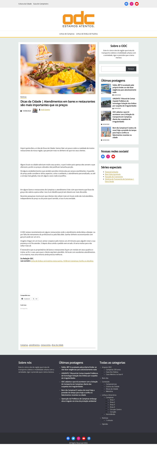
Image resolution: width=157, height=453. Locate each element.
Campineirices (111, 384)
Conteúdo (106, 382)
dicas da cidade (57, 345)
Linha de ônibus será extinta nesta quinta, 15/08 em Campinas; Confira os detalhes (62, 261)
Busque (131, 69)
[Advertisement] (57, 215)
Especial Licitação (111, 172)
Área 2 (112, 402)
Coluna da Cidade (112, 386)
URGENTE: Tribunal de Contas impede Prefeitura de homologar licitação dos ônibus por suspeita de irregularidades (124, 102)
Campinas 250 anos (113, 369)
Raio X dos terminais (112, 174)
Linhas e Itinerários (109, 395)
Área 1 (112, 400)
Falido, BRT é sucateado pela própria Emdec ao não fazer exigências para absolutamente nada (124, 88)
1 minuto (109, 420)
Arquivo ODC (107, 367)
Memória (109, 391)
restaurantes (46, 345)
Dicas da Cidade (112, 389)
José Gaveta (45, 109)
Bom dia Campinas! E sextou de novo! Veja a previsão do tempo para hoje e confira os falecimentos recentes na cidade (124, 133)
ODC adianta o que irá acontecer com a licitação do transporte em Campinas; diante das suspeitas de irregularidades (123, 117)
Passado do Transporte (114, 177)
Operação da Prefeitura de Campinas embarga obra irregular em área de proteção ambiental (79, 400)
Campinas (24, 345)
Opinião (105, 424)
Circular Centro (116, 409)
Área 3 (112, 405)
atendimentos (34, 345)
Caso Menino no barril (114, 374)
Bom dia (105, 378)
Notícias (23, 97)
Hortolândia (110, 414)
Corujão (113, 412)
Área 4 (112, 407)
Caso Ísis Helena (112, 372)
